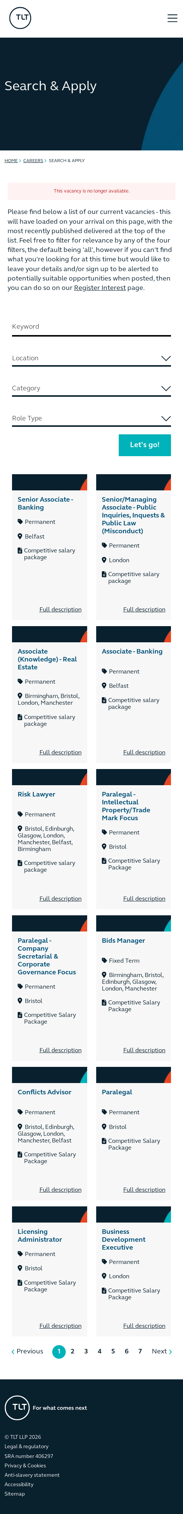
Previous (30, 1351)
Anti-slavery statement (32, 1475)
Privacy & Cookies (25, 1466)
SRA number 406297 (29, 1456)
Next (159, 1351)
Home (11, 161)
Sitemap (15, 1494)
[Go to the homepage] (46, 1407)
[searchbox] (91, 359)
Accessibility (19, 1485)
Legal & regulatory (26, 1447)
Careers (33, 161)
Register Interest (100, 288)
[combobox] (91, 359)
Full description (60, 610)
